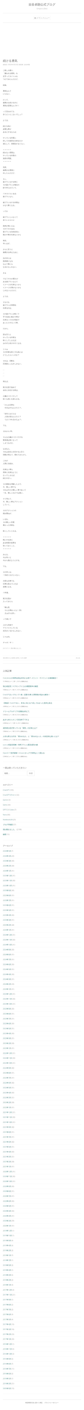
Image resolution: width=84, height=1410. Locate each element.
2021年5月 (7, 1147)
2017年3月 (7, 1329)
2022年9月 (7, 1068)
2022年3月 (7, 1097)
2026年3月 (7, 861)
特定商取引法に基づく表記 (33, 1403)
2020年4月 (7, 1211)
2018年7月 (7, 1260)
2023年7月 (7, 1019)
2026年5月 (7, 851)
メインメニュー (43, 18)
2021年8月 (7, 1132)
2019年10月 (7, 1235)
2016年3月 (7, 1383)
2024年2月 (7, 984)
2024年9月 (7, 950)
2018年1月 (7, 1285)
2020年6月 (7, 1201)
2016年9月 (7, 1359)
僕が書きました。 (16, 648)
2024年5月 (7, 969)
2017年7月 (7, 1309)
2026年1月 (7, 871)
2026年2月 (7, 866)
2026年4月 (7, 856)
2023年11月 (7, 999)
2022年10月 (7, 1063)
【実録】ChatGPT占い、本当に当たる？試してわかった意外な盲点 (27, 703)
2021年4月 (7, 1152)
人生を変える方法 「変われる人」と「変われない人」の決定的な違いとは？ (31, 736)
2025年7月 (7, 900)
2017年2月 (7, 1334)
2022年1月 (7, 1107)
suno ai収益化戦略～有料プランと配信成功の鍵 (20, 745)
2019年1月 (7, 1255)
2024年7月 (7, 959)
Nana (5, 815)
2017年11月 (7, 1295)
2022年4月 (7, 1093)
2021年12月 (7, 1112)
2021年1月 (7, 1166)
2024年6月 (7, 964)
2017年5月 (7, 1319)
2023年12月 (7, 994)
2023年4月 (7, 1033)
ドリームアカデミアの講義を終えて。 (17, 711)
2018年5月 (7, 1265)
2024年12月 (7, 935)
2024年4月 (7, 974)
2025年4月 (7, 915)
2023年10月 (7, 1004)
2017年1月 (7, 1339)
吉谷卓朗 (27, 65)
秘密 (4, 834)
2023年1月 (7, 1048)
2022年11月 (7, 1058)
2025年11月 (7, 880)
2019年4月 (7, 1245)
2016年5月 (7, 1378)
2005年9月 (7, 1388)
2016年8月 (7, 1364)
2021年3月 (7, 1157)
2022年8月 (7, 1073)
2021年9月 (7, 1127)
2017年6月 (7, 1314)
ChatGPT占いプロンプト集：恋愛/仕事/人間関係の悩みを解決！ (26, 694)
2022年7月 (7, 1078)
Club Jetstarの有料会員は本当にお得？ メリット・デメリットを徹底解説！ (30, 678)
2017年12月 (7, 1290)
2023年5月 (7, 1028)
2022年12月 (7, 1053)
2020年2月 (7, 1221)
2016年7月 (7, 1369)
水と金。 (78, 658)
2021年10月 (7, 1122)
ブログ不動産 (8, 824)
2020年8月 (7, 1191)
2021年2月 (7, 1162)
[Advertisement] (42, 41)
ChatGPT (6, 790)
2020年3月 (7, 1216)
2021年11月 (7, 1117)
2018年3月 (7, 1275)
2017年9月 (7, 1300)
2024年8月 (7, 954)
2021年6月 (7, 1142)
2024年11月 (7, 940)
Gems (5, 805)
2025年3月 (7, 920)
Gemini (5, 800)
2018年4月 (7, 1270)
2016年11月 (7, 1349)
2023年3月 (7, 1038)
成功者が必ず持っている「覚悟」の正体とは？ (20, 728)
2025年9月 (7, 890)
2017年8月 (7, 1305)
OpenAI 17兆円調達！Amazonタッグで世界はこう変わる (24, 753)
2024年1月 (7, 989)
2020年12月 (7, 1171)
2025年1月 (7, 930)
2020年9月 (7, 1186)
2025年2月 (7, 925)
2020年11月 (7, 1176)
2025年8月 (7, 895)
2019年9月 (7, 1240)
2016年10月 (7, 1354)
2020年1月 (7, 1226)
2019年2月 (7, 1250)
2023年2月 (7, 1043)
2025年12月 (7, 876)
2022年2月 (7, 1102)
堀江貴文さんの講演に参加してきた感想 (15, 658)
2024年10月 (7, 945)
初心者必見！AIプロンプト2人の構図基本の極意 (20, 686)
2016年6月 (7, 1374)
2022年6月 (7, 1083)
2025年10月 (7, 885)
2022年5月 (7, 1088)
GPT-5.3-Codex (8, 810)
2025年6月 (7, 905)
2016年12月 (7, 1344)
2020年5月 (7, 1206)
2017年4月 (7, 1324)
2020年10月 (7, 1181)
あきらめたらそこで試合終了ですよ (16, 719)
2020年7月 (7, 1196)
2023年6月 (7, 1023)
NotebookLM (7, 819)
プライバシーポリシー (51, 1403)
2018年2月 (7, 1280)
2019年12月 (7, 1231)
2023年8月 (7, 1014)
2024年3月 (7, 979)
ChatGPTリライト (9, 795)
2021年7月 (7, 1137)
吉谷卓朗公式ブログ (42, 4)
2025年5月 (7, 910)
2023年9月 (7, 1009)
